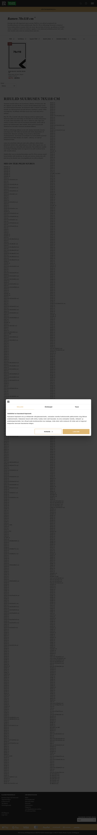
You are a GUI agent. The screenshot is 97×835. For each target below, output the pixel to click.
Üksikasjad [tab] (48, 407)
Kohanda (48, 431)
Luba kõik (76, 431)
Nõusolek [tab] (20, 407)
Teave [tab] (77, 407)
